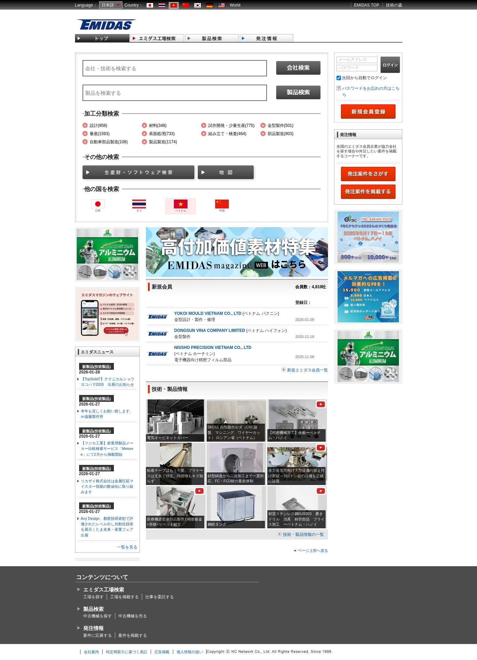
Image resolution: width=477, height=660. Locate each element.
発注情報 (93, 628)
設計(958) (98, 125)
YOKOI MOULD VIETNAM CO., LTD (207, 313)
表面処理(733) (162, 133)
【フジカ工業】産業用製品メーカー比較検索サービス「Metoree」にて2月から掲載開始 (107, 448)
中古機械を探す (97, 616)
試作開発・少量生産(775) (231, 125)
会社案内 (91, 652)
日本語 (108, 5)
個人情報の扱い (190, 652)
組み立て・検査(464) (227, 133)
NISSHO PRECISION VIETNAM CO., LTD (212, 347)
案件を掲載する (132, 635)
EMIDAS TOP (366, 5)
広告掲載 (161, 652)
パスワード (348, 67)
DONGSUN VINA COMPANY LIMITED (209, 330)
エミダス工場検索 (103, 589)
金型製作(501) (281, 125)
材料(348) (158, 125)
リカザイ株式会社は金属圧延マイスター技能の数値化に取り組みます (107, 486)
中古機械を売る (132, 616)
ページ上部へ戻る (313, 550)
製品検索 (93, 609)
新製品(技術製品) (96, 367)
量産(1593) (100, 133)
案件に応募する (97, 635)
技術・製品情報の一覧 (303, 534)
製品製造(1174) (163, 142)
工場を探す (93, 597)
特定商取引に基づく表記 (126, 652)
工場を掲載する (124, 597)
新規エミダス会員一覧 (307, 370)
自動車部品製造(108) (109, 142)
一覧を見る (127, 547)
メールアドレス (352, 59)
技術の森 (394, 5)
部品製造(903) (281, 133)
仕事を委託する (159, 597)
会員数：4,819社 (310, 286)
